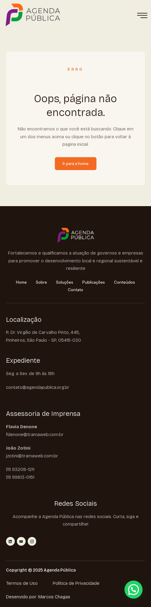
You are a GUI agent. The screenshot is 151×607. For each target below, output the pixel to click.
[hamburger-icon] (142, 16)
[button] (133, 590)
